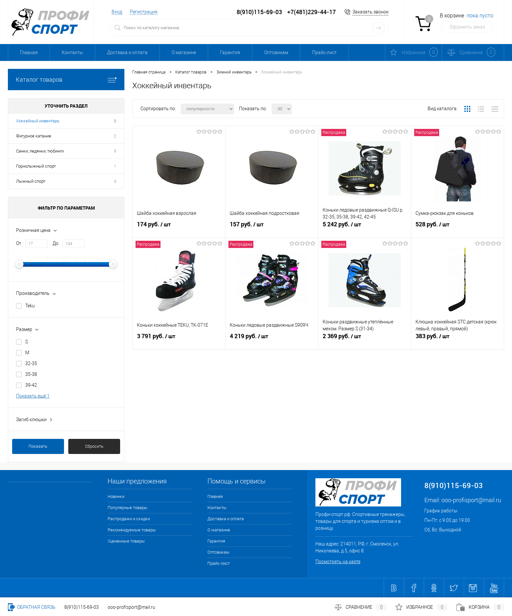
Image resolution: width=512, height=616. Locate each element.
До (55, 243)
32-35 (31, 363)
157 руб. (272, 227)
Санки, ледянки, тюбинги (40, 151)
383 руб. (458, 339)
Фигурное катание (33, 135)
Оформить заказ (467, 27)
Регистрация (144, 11)
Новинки (116, 496)
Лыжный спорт (30, 181)
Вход (117, 11)
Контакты (72, 52)
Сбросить (94, 446)
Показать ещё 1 (33, 396)
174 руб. (179, 227)
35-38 (31, 374)
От (18, 243)
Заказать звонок (370, 11)
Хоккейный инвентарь (37, 120)
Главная (29, 52)
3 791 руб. (179, 339)
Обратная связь (31, 607)
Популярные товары (127, 507)
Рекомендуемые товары (132, 529)
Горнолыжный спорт (36, 166)
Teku (30, 305)
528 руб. (458, 227)
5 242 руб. (365, 227)
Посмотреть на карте (337, 561)
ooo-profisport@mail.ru (471, 500)
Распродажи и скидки (129, 518)
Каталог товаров (66, 79)
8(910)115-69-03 (81, 607)
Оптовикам (276, 52)
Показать (38, 446)
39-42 (31, 385)
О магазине (184, 52)
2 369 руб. (365, 339)
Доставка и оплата (127, 52)
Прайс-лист (324, 52)
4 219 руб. (272, 339)
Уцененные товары (126, 541)
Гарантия (230, 52)
